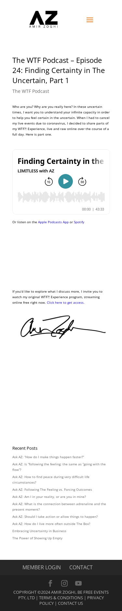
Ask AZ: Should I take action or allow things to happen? (55, 516)
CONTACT (81, 567)
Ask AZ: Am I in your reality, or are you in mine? (49, 496)
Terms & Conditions (61, 598)
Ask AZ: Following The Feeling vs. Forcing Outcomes (52, 489)
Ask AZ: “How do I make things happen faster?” (48, 457)
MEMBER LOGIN (41, 567)
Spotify (79, 222)
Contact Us (70, 603)
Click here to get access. (66, 302)
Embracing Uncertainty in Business (39, 531)
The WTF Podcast (30, 91)
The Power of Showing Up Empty (37, 538)
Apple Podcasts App (53, 222)
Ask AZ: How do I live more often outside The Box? (51, 523)
